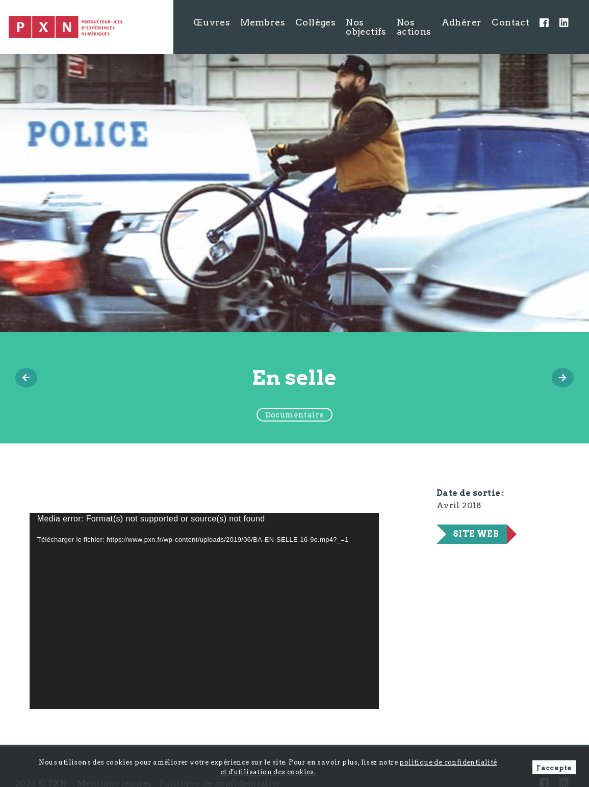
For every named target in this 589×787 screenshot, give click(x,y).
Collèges (315, 22)
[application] (204, 611)
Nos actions (414, 27)
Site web (476, 534)
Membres (262, 22)
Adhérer (462, 22)
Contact (510, 22)
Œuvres (212, 22)
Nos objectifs (366, 27)
